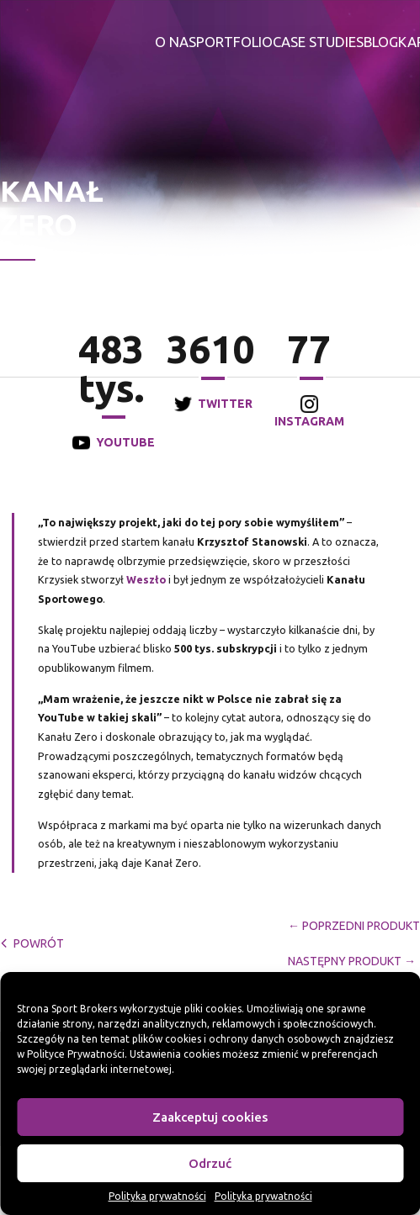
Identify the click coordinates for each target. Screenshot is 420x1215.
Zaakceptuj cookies (210, 1117)
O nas (175, 42)
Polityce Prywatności (76, 1054)
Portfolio (234, 42)
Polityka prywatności (157, 1196)
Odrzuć (210, 1163)
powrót (32, 943)
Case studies (318, 42)
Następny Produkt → (352, 961)
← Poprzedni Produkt (354, 925)
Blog (381, 42)
